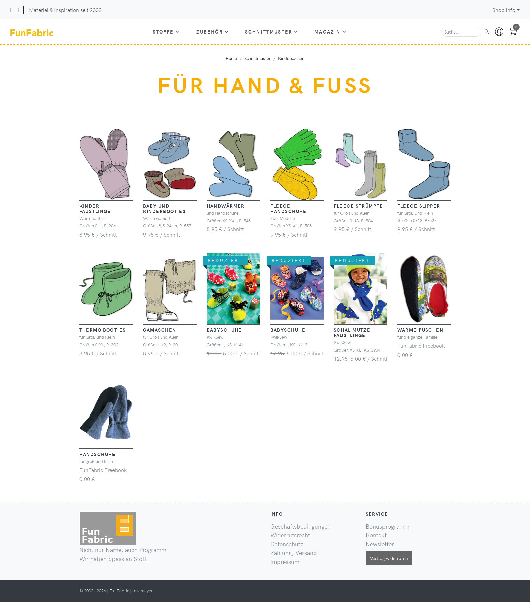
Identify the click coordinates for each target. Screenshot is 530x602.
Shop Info (503, 9)
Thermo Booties (102, 329)
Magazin (330, 31)
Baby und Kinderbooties (164, 208)
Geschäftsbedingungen (300, 526)
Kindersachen (291, 58)
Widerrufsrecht (290, 535)
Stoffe (166, 31)
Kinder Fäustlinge (95, 208)
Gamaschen (159, 329)
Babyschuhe (224, 329)
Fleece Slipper (418, 205)
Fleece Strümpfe (358, 205)
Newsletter (380, 544)
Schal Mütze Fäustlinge (352, 332)
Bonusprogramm (387, 526)
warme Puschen (420, 329)
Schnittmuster (271, 31)
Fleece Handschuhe (288, 208)
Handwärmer (226, 205)
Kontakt (376, 535)
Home (231, 58)
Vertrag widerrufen (389, 558)
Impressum (284, 562)
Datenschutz (286, 544)
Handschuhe (97, 454)
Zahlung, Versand (293, 553)
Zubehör (212, 31)
